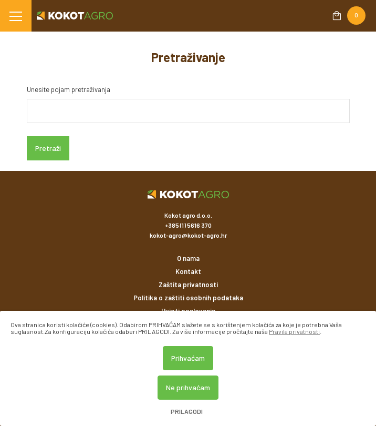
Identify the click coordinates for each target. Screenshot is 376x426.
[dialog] (188, 368)
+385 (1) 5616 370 (188, 225)
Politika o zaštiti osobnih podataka (188, 297)
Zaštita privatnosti (188, 284)
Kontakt (188, 271)
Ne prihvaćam (188, 387)
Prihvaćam (188, 357)
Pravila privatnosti (294, 331)
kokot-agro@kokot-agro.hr (188, 235)
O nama (188, 258)
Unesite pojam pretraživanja (68, 90)
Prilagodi (187, 411)
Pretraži (48, 148)
